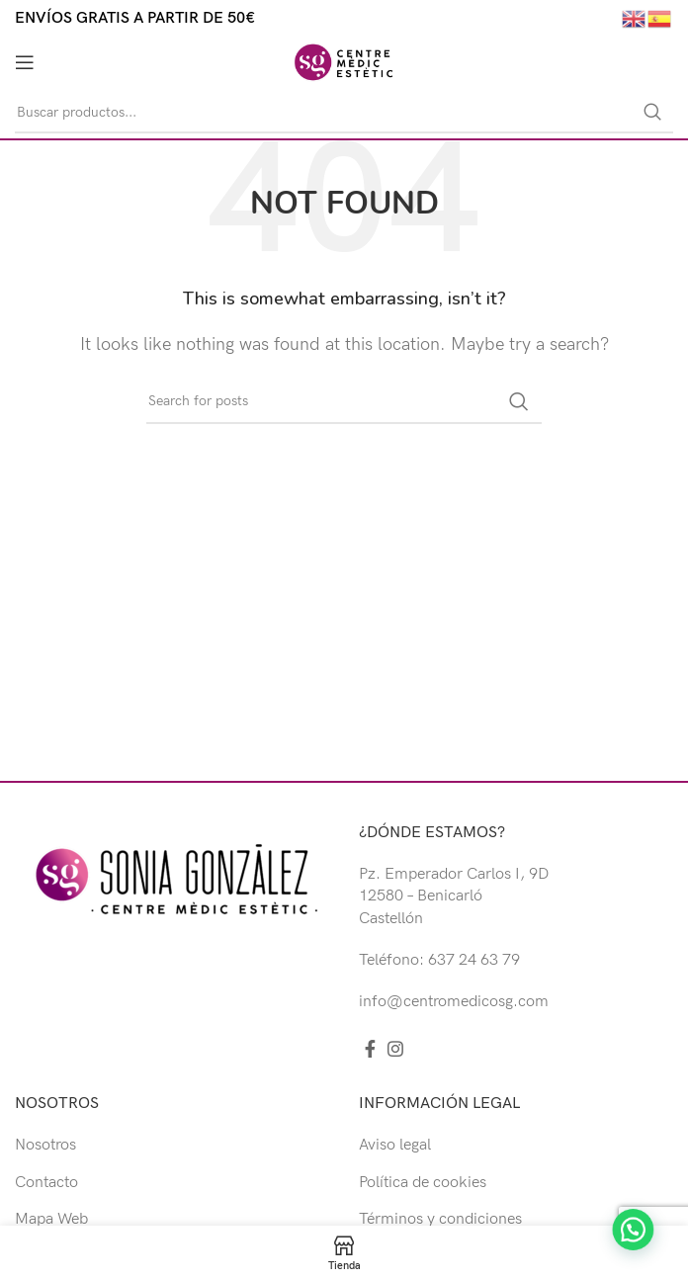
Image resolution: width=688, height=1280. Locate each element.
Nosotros (45, 1145)
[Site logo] (343, 61)
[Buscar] (344, 112)
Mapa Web (51, 1219)
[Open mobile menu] (24, 62)
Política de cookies (422, 1182)
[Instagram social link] (395, 1049)
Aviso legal (395, 1145)
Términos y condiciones (440, 1219)
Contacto (46, 1182)
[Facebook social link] (370, 1049)
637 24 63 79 (474, 960)
